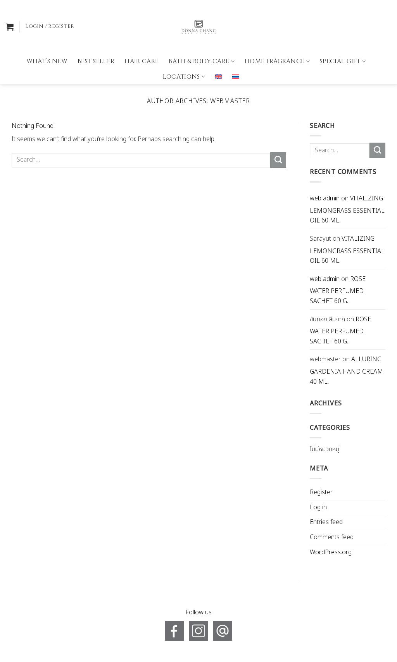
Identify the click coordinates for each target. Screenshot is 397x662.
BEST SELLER (96, 38)
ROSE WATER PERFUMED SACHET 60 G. (338, 290)
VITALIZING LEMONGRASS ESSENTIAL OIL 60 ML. (347, 209)
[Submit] (278, 160)
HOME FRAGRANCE (277, 38)
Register (321, 492)
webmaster (230, 101)
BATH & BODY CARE (202, 38)
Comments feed (332, 537)
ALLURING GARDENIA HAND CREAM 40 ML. (346, 370)
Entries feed (326, 522)
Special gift (343, 38)
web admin (325, 198)
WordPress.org (331, 552)
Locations (184, 54)
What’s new (46, 38)
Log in (318, 507)
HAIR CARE (141, 38)
